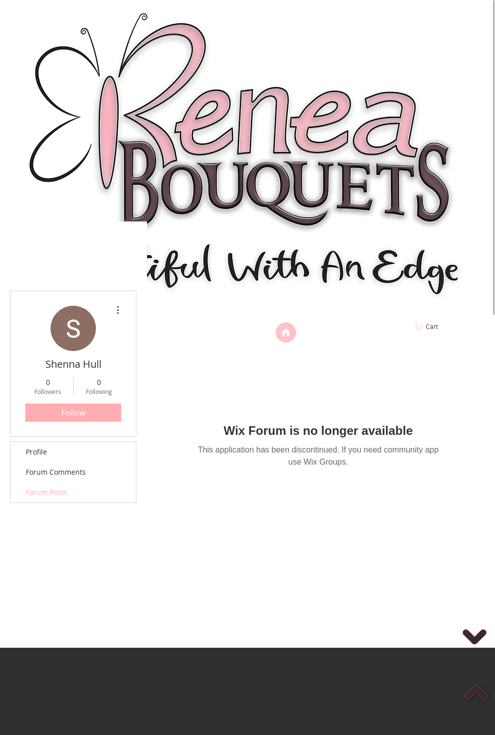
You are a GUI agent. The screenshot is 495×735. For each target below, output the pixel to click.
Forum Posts (46, 492)
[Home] (286, 332)
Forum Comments (56, 472)
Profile (36, 452)
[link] (447, 326)
